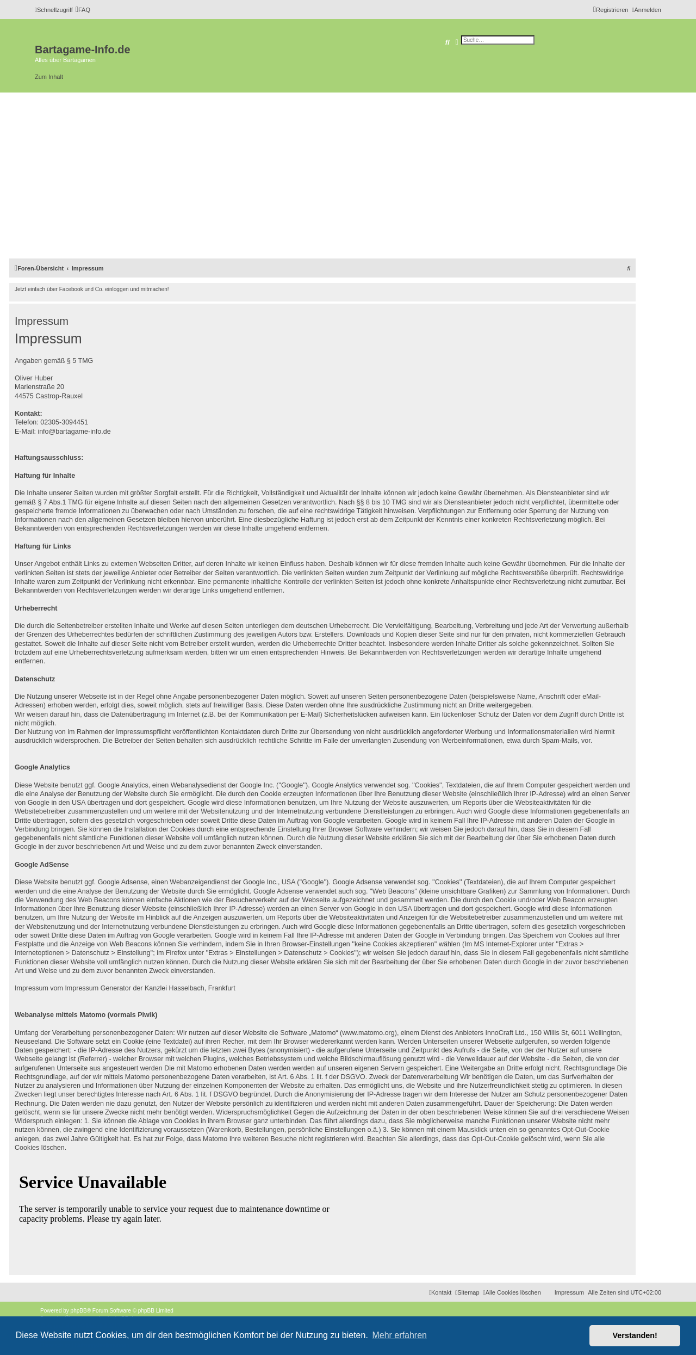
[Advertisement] (348, 174)
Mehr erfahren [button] (399, 1335)
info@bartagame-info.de (74, 431)
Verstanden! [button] (635, 1335)
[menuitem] (83, 10)
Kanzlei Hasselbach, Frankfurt (190, 988)
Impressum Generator (98, 988)
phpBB (79, 1311)
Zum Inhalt (49, 76)
